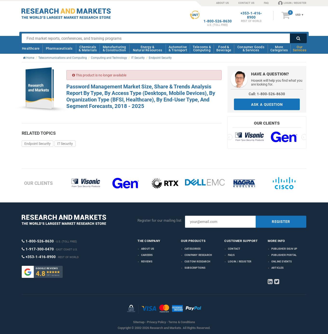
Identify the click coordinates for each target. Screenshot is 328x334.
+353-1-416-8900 (251, 15)
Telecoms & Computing (202, 48)
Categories (192, 248)
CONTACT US (246, 3)
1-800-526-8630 (218, 21)
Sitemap (138, 322)
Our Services (299, 48)
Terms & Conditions (181, 322)
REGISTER (281, 222)
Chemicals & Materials (88, 48)
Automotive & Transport (178, 48)
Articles (277, 267)
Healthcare (31, 48)
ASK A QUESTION (267, 104)
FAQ (266, 3)
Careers (147, 255)
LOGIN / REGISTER (292, 3)
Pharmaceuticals (59, 48)
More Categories (279, 48)
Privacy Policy (156, 322)
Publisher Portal (284, 255)
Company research (198, 255)
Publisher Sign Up (284, 248)
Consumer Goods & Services (250, 48)
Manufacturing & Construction (114, 48)
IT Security (65, 144)
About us (147, 248)
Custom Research (197, 261)
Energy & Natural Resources (147, 48)
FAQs (231, 255)
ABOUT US (222, 3)
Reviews (146, 261)
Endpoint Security (37, 144)
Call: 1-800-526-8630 (267, 94)
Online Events (281, 261)
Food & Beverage (224, 48)
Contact (234, 248)
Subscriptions (195, 267)
